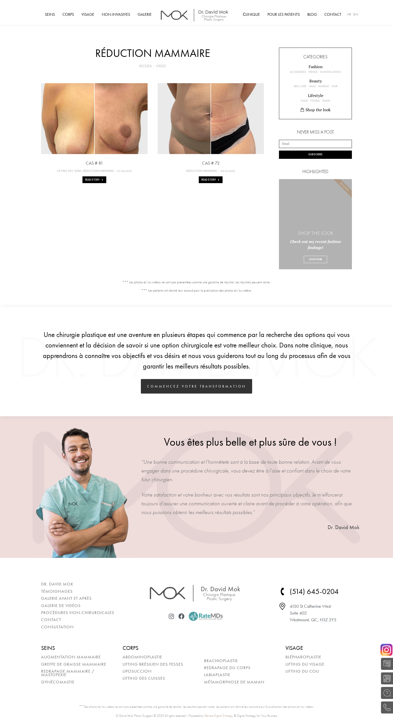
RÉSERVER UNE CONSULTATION (385, 678)
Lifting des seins (69, 171)
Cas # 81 (94, 163)
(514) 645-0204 (385, 707)
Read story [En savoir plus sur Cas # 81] (94, 179)
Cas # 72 (211, 163)
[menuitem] (50, 14)
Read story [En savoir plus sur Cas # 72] (210, 179)
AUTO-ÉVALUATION (385, 664)
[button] (316, 66)
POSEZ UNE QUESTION (385, 693)
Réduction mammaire (98, 171)
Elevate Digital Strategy (219, 715)
